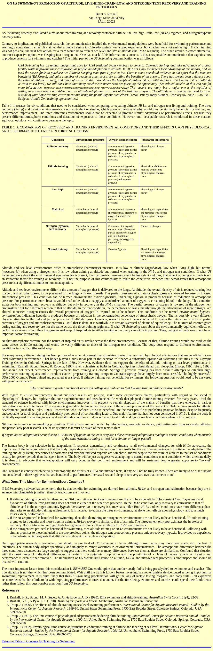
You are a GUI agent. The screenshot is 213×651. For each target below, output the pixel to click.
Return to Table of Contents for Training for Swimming (38, 641)
